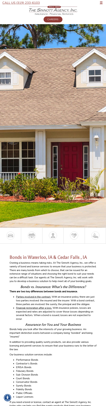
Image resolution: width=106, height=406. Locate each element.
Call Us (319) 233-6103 (21, 3)
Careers (53, 19)
